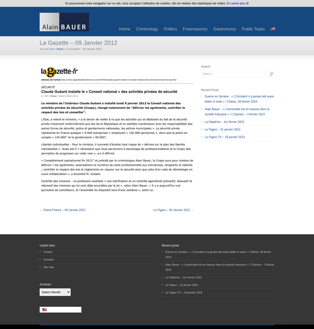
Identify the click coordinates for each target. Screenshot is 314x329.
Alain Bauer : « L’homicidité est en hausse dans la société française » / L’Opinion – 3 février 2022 (237, 111)
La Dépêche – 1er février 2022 (224, 122)
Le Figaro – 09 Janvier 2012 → (173, 210)
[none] (60, 310)
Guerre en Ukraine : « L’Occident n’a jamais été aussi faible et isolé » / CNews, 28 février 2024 (239, 99)
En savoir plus (236, 3)
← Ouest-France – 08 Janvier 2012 (62, 210)
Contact (48, 251)
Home (124, 29)
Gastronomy (224, 29)
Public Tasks (253, 29)
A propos (48, 259)
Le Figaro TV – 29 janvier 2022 (225, 137)
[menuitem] (273, 29)
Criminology (147, 29)
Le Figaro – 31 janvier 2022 (222, 129)
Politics (170, 29)
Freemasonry (195, 29)
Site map (48, 267)
